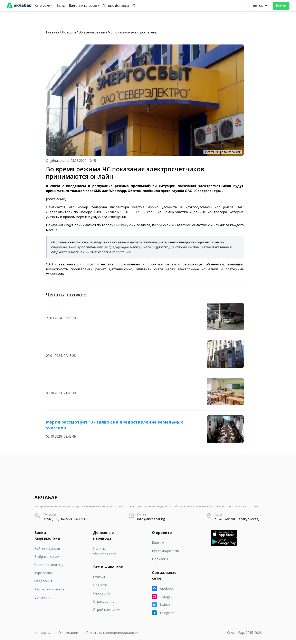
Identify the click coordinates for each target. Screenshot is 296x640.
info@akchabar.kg (151, 519)
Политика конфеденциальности (112, 632)
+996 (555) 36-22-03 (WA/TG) (65, 519)
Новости (69, 32)
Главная (52, 32)
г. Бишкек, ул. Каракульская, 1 (238, 519)
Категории (44, 6)
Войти (281, 5)
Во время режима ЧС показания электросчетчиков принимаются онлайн (138, 32)
